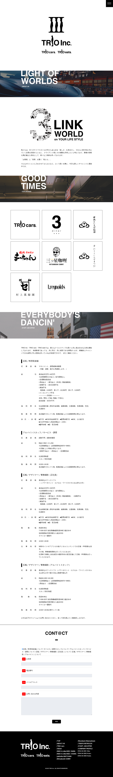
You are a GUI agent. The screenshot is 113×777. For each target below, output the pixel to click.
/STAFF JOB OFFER (85, 746)
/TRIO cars (60, 746)
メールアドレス (29, 682)
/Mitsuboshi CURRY (63, 759)
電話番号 (27, 670)
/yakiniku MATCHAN (63, 756)
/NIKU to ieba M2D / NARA (65, 751)
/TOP (58, 741)
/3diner (59, 749)
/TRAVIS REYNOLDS (85, 743)
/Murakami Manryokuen (86, 741)
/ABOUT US (60, 743)
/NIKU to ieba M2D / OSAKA (66, 754)
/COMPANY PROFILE (85, 749)
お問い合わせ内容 (30, 694)
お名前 (26, 659)
